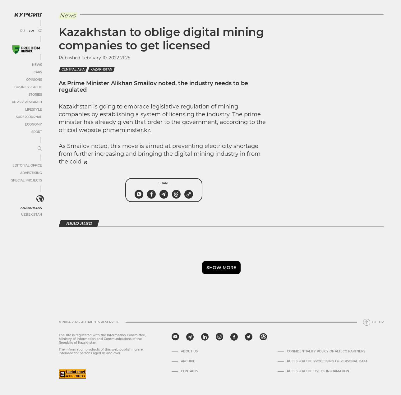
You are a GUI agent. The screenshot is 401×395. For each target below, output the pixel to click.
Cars (38, 72)
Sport (36, 132)
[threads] (263, 337)
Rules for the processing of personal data (327, 361)
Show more (221, 267)
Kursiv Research (27, 102)
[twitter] (248, 337)
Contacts (189, 371)
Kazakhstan (31, 208)
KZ (40, 31)
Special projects (26, 180)
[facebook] (234, 337)
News (37, 65)
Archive (188, 361)
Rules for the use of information (318, 371)
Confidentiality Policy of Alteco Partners (326, 351)
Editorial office (27, 165)
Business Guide (28, 87)
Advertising (31, 173)
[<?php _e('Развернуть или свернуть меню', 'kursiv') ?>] (40, 199)
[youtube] (175, 337)
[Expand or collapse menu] (40, 148)
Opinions (34, 80)
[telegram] (190, 337)
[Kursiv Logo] (28, 14)
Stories (35, 95)
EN (31, 31)
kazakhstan (101, 69)
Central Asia (73, 69)
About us (189, 351)
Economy (33, 124)
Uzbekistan (31, 215)
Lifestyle (33, 110)
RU (22, 31)
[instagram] (219, 337)
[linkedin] (205, 337)
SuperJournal (29, 117)
